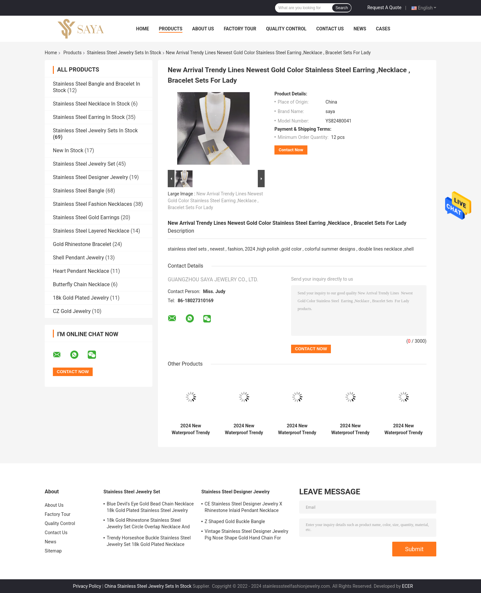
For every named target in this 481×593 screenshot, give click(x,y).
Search (341, 8)
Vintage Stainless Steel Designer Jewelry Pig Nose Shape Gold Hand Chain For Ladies (246, 535)
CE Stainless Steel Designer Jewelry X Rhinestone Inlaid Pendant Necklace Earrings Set (243, 508)
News (359, 28)
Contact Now (291, 149)
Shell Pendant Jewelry (78, 258)
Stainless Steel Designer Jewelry (90, 177)
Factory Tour (240, 28)
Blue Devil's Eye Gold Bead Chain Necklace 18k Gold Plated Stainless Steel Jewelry (150, 507)
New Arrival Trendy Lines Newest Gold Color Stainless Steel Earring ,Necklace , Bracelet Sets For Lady (215, 200)
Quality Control (286, 28)
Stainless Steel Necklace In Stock (91, 104)
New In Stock (68, 150)
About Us (203, 28)
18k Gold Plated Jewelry (81, 298)
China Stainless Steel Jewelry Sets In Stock (148, 586)
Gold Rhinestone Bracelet (82, 244)
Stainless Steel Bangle (78, 191)
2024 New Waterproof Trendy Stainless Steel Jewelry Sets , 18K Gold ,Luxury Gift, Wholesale (191, 429)
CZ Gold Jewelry (72, 311)
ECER (407, 586)
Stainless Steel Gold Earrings (86, 217)
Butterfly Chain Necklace (81, 284)
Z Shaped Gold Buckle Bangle (235, 521)
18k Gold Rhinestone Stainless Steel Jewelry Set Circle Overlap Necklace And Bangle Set (148, 524)
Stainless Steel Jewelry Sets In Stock (124, 52)
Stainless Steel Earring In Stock (89, 117)
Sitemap (53, 550)
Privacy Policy (87, 586)
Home (142, 28)
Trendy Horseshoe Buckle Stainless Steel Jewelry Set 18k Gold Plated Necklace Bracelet (149, 542)
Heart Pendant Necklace (81, 271)
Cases (383, 28)
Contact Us (330, 28)
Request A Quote (384, 7)
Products (170, 28)
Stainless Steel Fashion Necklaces (92, 204)
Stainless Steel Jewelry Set (84, 164)
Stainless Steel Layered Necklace (91, 231)
